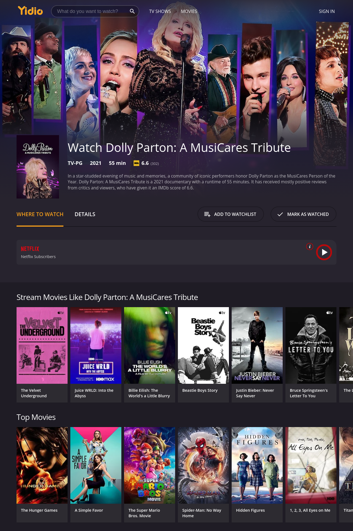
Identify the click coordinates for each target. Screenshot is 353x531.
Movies (189, 11)
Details (84, 214)
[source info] (308, 246)
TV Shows (160, 11)
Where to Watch (40, 214)
